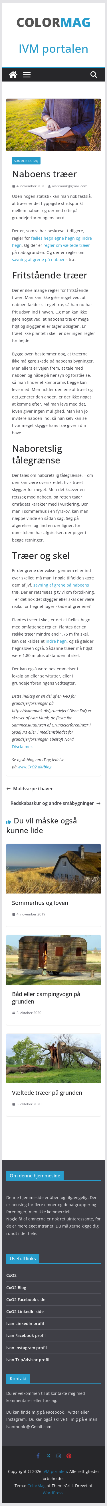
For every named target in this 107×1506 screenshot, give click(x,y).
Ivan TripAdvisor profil (27, 1359)
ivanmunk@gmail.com (69, 186)
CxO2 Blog (16, 1287)
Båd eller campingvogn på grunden (46, 997)
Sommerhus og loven (40, 903)
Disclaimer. (22, 746)
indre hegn (56, 641)
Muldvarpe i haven (30, 788)
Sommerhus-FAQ (26, 161)
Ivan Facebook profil (26, 1335)
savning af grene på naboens (40, 259)
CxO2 (11, 1275)
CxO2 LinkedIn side (25, 1311)
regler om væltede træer (66, 245)
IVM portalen (53, 48)
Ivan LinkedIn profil (25, 1323)
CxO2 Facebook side (25, 1299)
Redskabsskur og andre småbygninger (56, 803)
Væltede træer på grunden (47, 1092)
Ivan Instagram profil (26, 1347)
